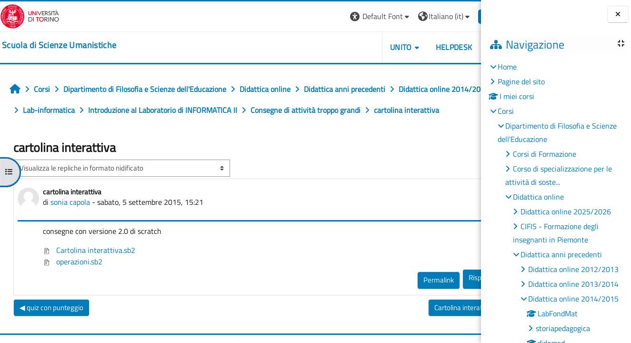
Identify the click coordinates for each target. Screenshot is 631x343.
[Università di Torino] (30, 15)
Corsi (506, 111)
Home (507, 66)
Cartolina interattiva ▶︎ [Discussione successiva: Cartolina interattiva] (438, 328)
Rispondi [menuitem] (452, 298)
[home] (59, 45)
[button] (351, 16)
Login (464, 16)
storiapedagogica (563, 328)
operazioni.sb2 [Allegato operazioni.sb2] (72, 282)
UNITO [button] (371, 47)
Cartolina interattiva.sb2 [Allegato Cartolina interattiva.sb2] (89, 271)
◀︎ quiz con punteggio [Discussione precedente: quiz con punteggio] (51, 328)
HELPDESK (424, 47)
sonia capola (70, 223)
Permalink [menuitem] (409, 300)
